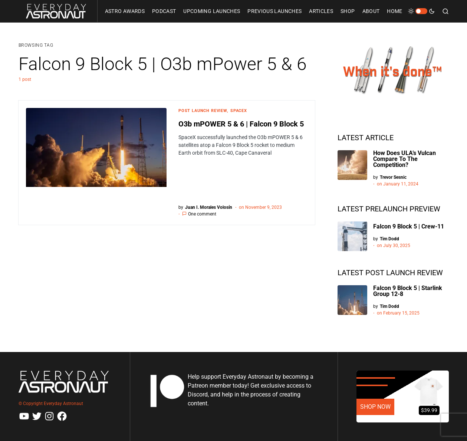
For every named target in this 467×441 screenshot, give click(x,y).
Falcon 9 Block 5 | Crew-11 (408, 226)
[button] (421, 11)
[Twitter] (36, 416)
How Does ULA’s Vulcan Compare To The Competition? (404, 158)
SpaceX (238, 110)
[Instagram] (49, 416)
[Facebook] (62, 416)
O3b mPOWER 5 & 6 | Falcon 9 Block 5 (241, 123)
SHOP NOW (375, 406)
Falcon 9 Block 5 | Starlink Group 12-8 (407, 290)
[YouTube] (24, 416)
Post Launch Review (202, 110)
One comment (202, 214)
